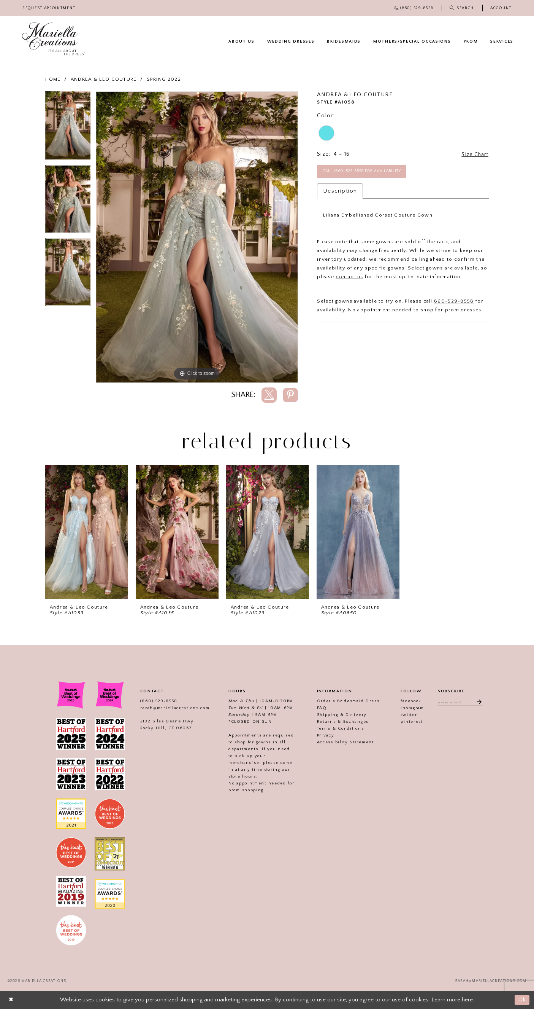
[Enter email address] (460, 702)
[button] (501, 8)
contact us (349, 278)
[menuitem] (49, 8)
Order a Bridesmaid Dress (346, 701)
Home (53, 79)
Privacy (323, 735)
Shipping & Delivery (339, 715)
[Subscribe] (478, 702)
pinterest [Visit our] (410, 721)
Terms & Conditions (338, 728)
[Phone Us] (413, 8)
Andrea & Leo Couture (104, 79)
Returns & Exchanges (340, 721)
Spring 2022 (164, 79)
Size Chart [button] (473, 154)
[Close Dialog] (11, 1000)
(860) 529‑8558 (156, 701)
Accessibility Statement (343, 742)
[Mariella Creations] (53, 39)
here (467, 999)
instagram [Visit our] (410, 708)
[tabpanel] (67, 128)
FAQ (320, 708)
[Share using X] (269, 395)
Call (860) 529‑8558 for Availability (367, 172)
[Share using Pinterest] (290, 395)
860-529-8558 (454, 302)
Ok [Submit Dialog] (522, 999)
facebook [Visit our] (409, 701)
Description (340, 192)
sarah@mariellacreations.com (173, 708)
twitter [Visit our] (407, 715)
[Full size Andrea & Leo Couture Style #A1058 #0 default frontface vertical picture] (197, 237)
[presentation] (86, 532)
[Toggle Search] (462, 8)
